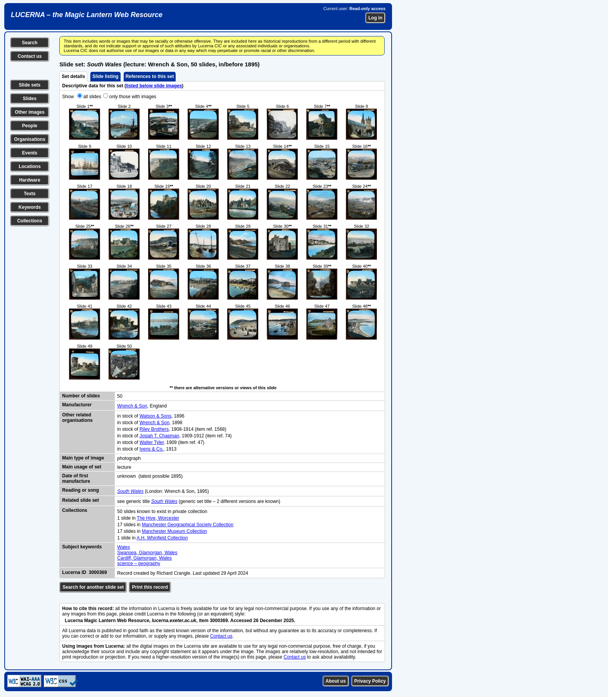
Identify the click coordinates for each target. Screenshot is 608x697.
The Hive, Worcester (158, 518)
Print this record (150, 587)
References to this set (150, 76)
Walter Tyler (152, 442)
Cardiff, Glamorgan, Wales (144, 558)
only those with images (132, 96)
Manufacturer (77, 404)
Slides (29, 98)
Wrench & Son (132, 406)
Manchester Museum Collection (174, 531)
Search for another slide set (93, 587)
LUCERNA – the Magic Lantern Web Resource (86, 15)
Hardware (29, 180)
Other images (30, 112)
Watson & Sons (155, 416)
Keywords (30, 207)
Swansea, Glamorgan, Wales (147, 552)
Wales (123, 547)
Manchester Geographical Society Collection (187, 524)
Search (29, 42)
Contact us (29, 56)
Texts (29, 193)
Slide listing (105, 76)
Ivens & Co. (152, 449)
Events (29, 153)
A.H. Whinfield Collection (162, 538)
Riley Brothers (154, 429)
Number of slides (81, 396)
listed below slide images (154, 85)
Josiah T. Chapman (160, 436)
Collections (29, 221)
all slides (92, 96)
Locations (30, 166)
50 (119, 396)
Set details (73, 76)
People (29, 125)
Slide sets (29, 85)
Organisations (29, 139)
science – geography (138, 563)
